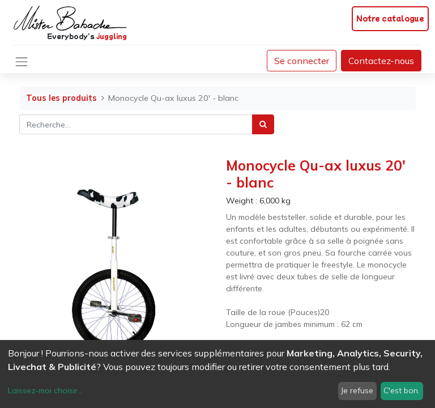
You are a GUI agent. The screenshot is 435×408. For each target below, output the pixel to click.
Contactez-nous (381, 60)
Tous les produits (61, 98)
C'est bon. (401, 390)
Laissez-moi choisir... (45, 390)
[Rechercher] (263, 124)
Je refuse (357, 390)
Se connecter (301, 60)
